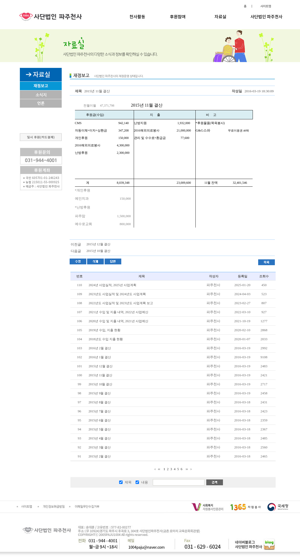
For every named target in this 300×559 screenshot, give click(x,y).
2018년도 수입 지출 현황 (106, 339)
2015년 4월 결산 (99, 438)
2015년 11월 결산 (101, 375)
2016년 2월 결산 (100, 348)
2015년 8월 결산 (99, 402)
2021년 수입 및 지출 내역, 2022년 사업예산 (118, 312)
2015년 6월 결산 (99, 420)
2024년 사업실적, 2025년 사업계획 (112, 285)
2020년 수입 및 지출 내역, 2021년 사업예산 (118, 321)
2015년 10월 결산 (98, 251)
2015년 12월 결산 (98, 244)
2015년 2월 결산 (99, 456)
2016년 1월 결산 (100, 357)
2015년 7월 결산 (99, 411)
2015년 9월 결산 (99, 393)
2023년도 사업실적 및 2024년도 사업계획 (117, 294)
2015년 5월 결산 (99, 429)
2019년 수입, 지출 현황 (104, 330)
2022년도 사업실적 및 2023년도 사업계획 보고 (121, 303)
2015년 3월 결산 (99, 447)
